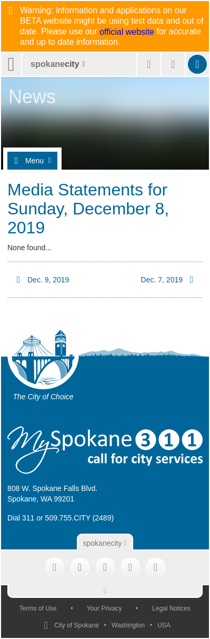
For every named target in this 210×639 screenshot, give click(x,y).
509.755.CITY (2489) (79, 518)
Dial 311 (20, 518)
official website (126, 32)
